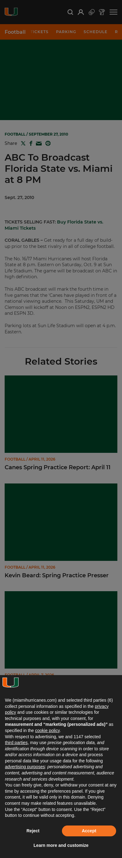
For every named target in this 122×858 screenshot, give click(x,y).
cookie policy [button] (47, 730)
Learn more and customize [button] (60, 845)
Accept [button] (89, 830)
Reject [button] (32, 830)
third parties (16, 742)
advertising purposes (25, 766)
